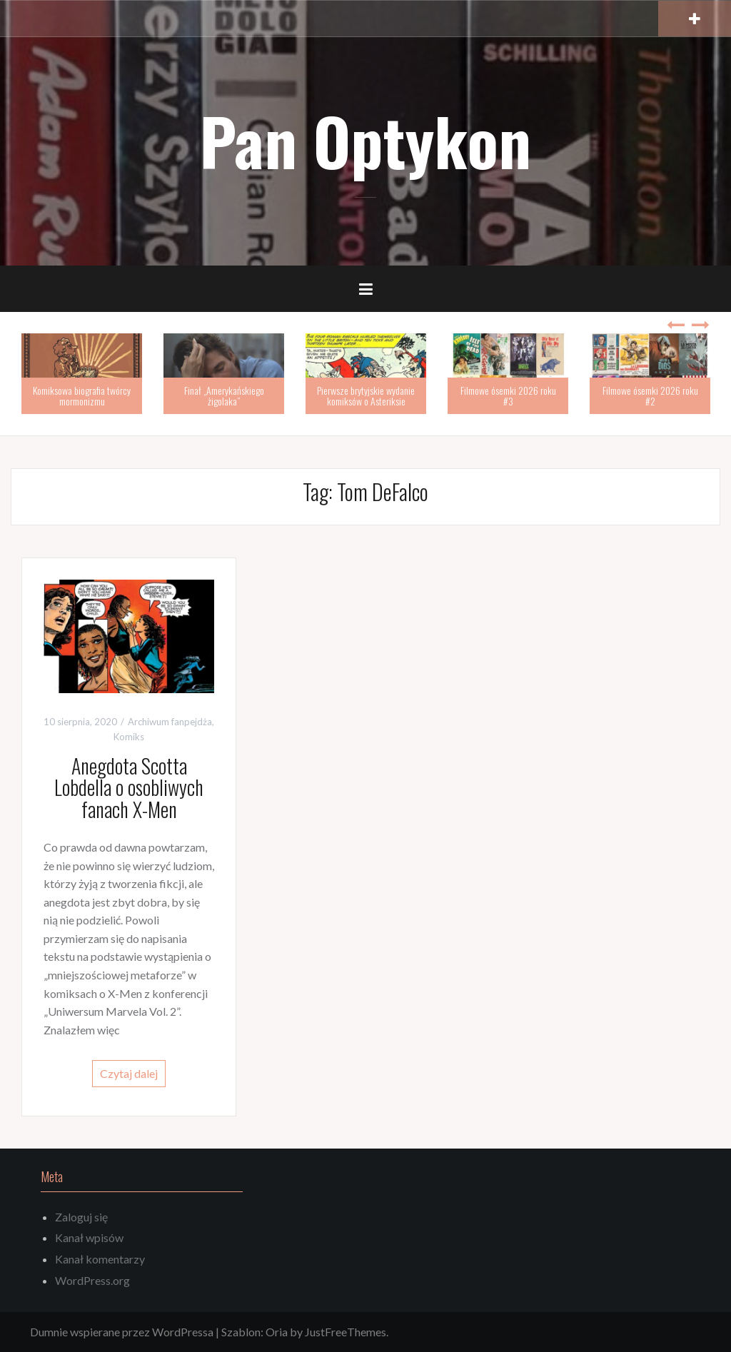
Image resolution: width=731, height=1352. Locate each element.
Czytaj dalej (129, 1073)
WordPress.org (92, 1280)
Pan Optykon (365, 140)
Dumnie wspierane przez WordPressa (121, 1331)
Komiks (129, 736)
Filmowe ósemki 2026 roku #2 (650, 395)
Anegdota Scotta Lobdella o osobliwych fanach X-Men (128, 787)
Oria (277, 1331)
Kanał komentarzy (100, 1259)
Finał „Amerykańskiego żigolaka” (224, 395)
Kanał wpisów (89, 1237)
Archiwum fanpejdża (170, 721)
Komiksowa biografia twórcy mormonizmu (82, 395)
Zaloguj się (81, 1217)
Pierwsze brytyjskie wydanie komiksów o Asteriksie (366, 395)
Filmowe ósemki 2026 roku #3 (508, 395)
